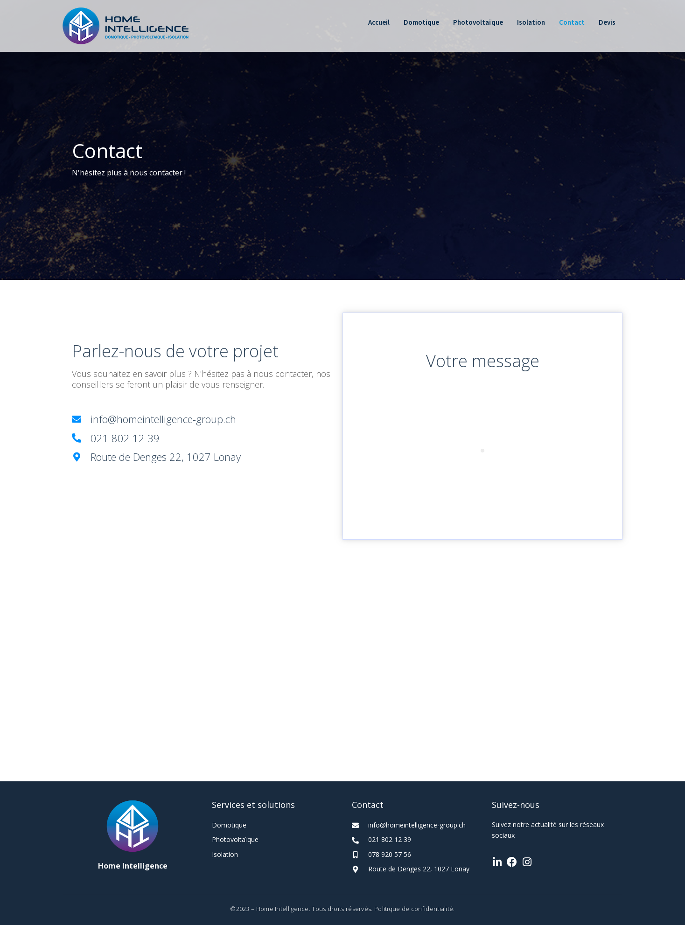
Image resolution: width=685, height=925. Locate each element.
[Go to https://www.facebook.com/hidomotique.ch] (512, 863)
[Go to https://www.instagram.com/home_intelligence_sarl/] (527, 863)
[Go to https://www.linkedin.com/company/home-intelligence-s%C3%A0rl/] (497, 863)
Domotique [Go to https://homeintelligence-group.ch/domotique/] (229, 825)
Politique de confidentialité (413, 908)
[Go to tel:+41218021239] (202, 438)
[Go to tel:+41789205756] (412, 854)
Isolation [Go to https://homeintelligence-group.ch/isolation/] (225, 854)
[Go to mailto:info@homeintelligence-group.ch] (202, 419)
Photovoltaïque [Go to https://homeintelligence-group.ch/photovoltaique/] (235, 839)
